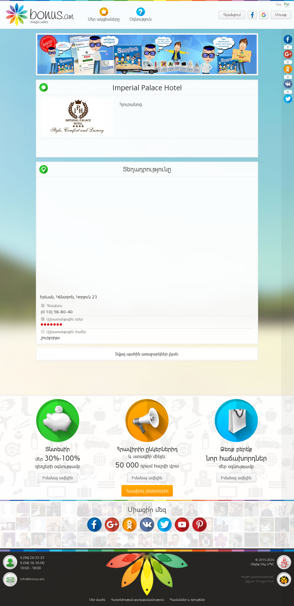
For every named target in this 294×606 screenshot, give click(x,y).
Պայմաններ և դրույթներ (187, 599)
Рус (287, 4)
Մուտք (281, 15)
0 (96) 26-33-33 (32, 557)
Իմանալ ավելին (57, 477)
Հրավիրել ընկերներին (147, 490)
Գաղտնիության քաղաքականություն (137, 599)
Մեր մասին (97, 599)
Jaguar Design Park (259, 581)
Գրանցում (232, 15)
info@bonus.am (32, 579)
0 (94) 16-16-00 (32, 562)
